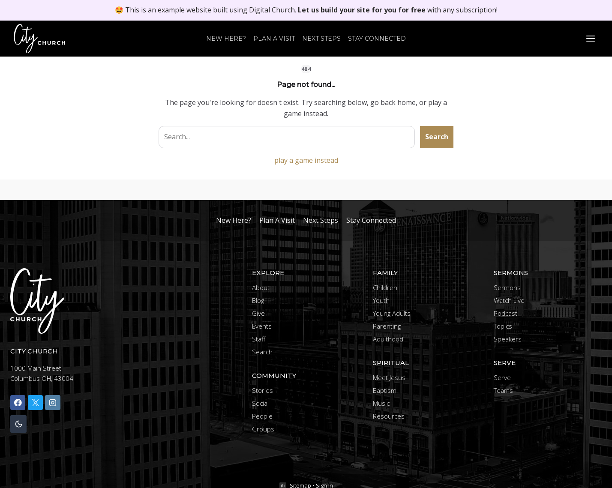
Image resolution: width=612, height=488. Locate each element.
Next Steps (321, 38)
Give (258, 313)
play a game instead (306, 160)
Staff (258, 339)
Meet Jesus (389, 377)
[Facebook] (17, 402)
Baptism (384, 390)
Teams (503, 390)
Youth (381, 300)
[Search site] (287, 137)
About (261, 287)
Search (436, 136)
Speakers (508, 339)
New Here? (226, 38)
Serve (502, 377)
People (262, 416)
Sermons (507, 287)
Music (381, 403)
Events (262, 326)
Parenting (387, 326)
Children (385, 287)
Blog (258, 300)
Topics (503, 326)
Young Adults (392, 313)
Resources (389, 416)
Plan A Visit (274, 38)
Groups (263, 429)
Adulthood (388, 339)
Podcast (505, 313)
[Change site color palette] (18, 424)
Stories (262, 390)
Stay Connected (377, 38)
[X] (35, 402)
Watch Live (509, 300)
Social (260, 403)
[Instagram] (52, 402)
